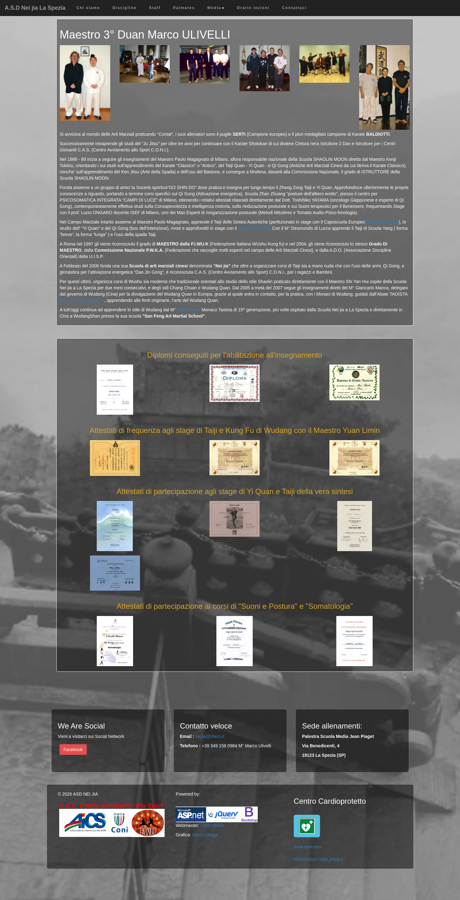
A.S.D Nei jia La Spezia (35, 8)
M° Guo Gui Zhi (254, 228)
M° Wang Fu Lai (382, 221)
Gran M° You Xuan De (82, 300)
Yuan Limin (188, 309)
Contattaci (294, 8)
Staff (155, 8)
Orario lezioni (253, 8)
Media (215, 8)
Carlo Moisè (212, 825)
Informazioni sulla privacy (318, 859)
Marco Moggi (205, 834)
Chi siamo (88, 8)
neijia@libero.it (209, 736)
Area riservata (307, 846)
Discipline (124, 8)
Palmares (184, 8)
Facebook (73, 749)
